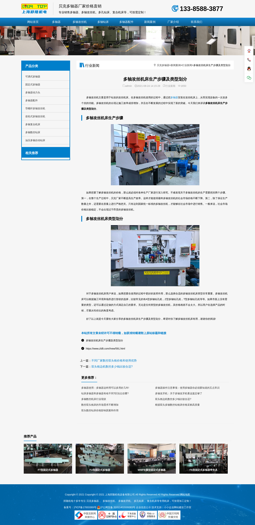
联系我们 (196, 21)
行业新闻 (187, 65)
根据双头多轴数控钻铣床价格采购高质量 (177, 404)
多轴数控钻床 (32, 132)
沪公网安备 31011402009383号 (116, 507)
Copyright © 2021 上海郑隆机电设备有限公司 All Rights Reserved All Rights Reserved (132, 494)
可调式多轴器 (32, 76)
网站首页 (33, 21)
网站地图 (185, 494)
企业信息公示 (143, 507)
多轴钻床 (103, 21)
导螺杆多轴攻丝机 (35, 108)
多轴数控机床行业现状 (93, 399)
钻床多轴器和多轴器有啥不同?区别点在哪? (105, 393)
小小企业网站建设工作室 (177, 507)
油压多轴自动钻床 (35, 140)
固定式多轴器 (32, 84)
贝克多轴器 (163, 65)
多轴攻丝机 (80, 21)
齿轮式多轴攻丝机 (35, 116)
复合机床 (152, 500)
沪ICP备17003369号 (85, 507)
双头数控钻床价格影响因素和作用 (99, 410)
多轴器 (56, 21)
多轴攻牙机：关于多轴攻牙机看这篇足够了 (178, 393)
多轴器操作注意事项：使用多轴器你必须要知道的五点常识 (187, 387)
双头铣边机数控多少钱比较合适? (112, 366)
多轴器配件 (126, 21)
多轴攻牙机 (124, 500)
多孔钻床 (139, 500)
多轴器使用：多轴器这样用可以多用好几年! (105, 387)
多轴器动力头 (32, 92)
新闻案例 (149, 21)
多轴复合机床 (32, 124)
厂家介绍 (173, 21)
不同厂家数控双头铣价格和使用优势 (114, 360)
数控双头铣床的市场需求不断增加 (99, 404)
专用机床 (164, 500)
